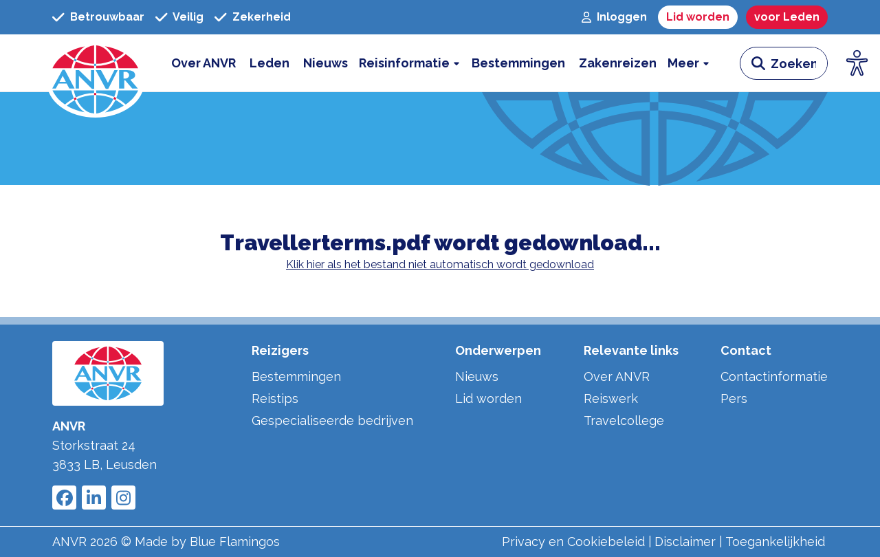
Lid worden (488, 398)
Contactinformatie (774, 376)
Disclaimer (685, 541)
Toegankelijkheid (775, 541)
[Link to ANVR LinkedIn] (94, 497)
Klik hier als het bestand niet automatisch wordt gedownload (440, 264)
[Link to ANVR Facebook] (64, 497)
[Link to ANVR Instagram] (123, 497)
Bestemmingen (296, 376)
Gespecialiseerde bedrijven (332, 420)
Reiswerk (611, 398)
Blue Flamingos (235, 541)
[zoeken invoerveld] (799, 63)
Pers (733, 398)
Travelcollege (624, 420)
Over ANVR (617, 376)
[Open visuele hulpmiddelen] (857, 63)
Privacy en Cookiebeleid (573, 541)
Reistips (275, 398)
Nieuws (476, 376)
